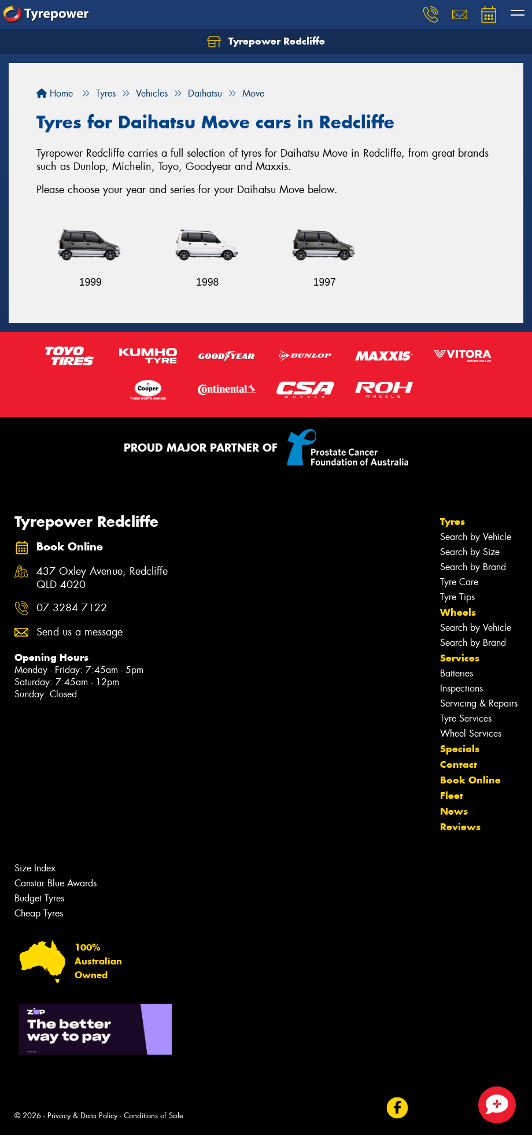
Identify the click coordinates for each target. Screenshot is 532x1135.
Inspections (461, 688)
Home (54, 93)
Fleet (451, 795)
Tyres (452, 521)
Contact (458, 764)
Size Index (35, 868)
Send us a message (79, 632)
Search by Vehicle (475, 537)
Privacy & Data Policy (82, 1116)
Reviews (460, 826)
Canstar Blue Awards (55, 883)
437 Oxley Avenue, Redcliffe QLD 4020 (102, 578)
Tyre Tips (457, 597)
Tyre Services (466, 718)
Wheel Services (470, 733)
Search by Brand (473, 567)
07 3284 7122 (71, 608)
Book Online (470, 780)
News (454, 811)
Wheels (458, 612)
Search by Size (470, 552)
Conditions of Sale (153, 1116)
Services (459, 658)
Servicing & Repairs (479, 703)
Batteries (456, 673)
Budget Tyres (39, 898)
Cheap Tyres (38, 913)
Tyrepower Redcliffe (266, 42)
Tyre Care (459, 582)
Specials (459, 748)
